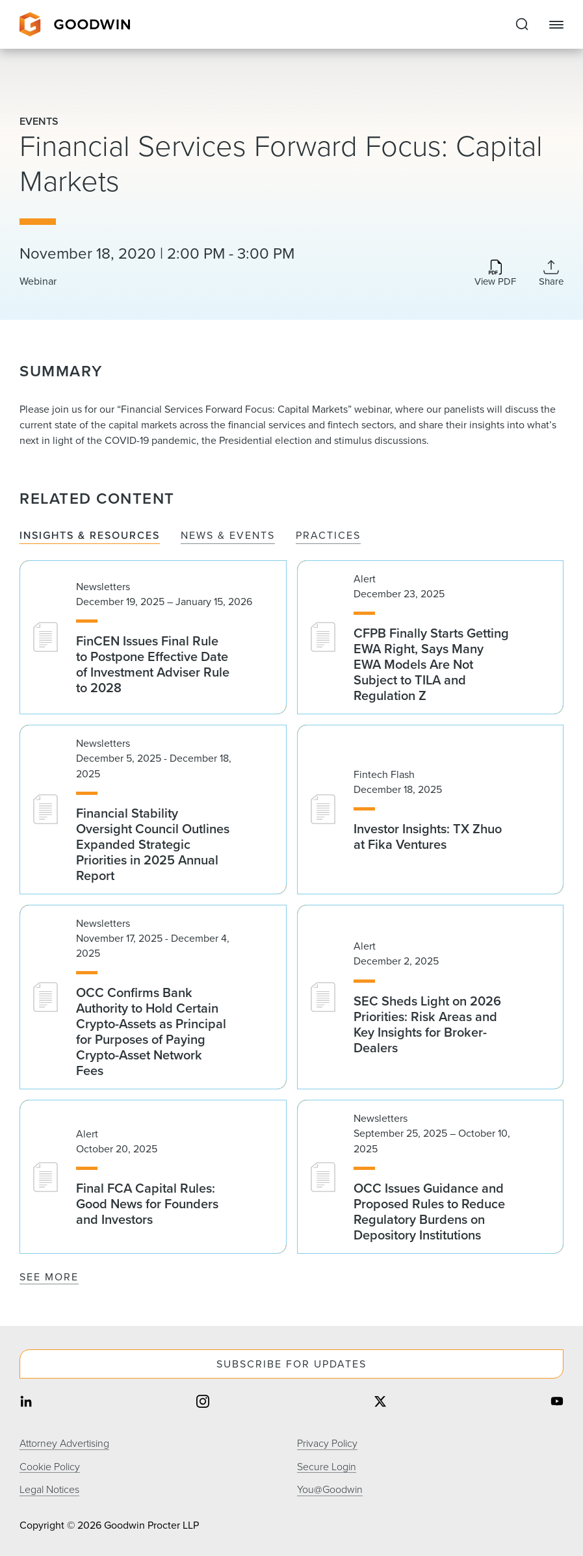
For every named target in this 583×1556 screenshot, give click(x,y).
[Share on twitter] (380, 1402)
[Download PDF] (495, 274)
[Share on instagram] (202, 1402)
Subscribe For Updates (291, 1363)
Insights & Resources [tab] (89, 536)
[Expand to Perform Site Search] (522, 24)
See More (49, 1276)
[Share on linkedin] (25, 1402)
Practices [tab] (328, 536)
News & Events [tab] (228, 536)
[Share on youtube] (557, 1402)
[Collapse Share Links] (551, 273)
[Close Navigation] (556, 25)
